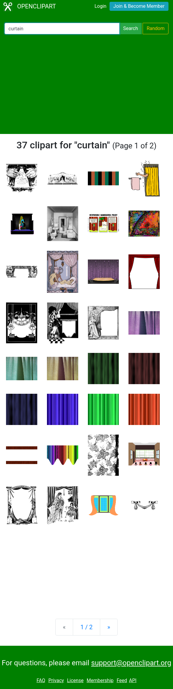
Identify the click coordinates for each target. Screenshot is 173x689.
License (75, 680)
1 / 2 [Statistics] (86, 627)
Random (156, 28)
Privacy (56, 680)
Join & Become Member (139, 6)
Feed (122, 680)
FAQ (40, 680)
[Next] (109, 627)
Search (130, 28)
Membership (100, 680)
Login (100, 6)
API (133, 680)
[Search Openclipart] (62, 28)
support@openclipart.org (131, 663)
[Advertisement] (86, 84)
